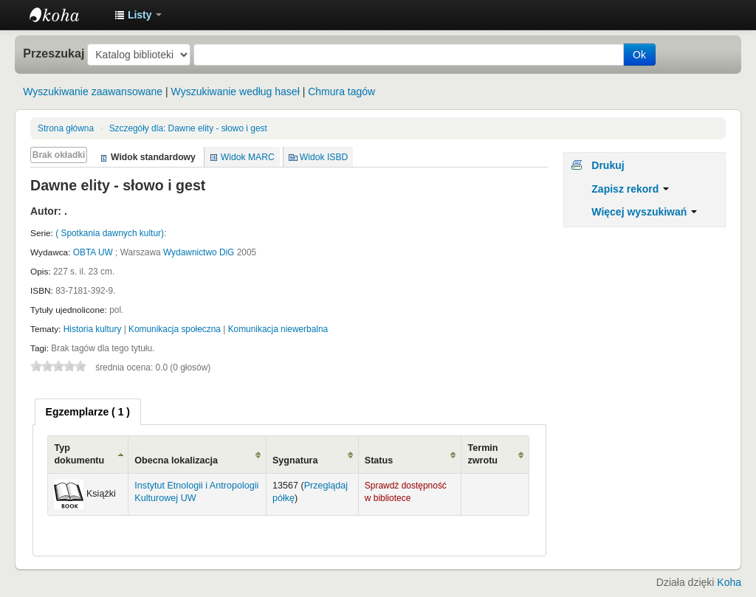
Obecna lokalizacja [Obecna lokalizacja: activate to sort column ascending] (176, 460)
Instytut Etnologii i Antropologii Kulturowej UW (66, 15)
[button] (138, 15)
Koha (729, 582)
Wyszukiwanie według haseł (235, 91)
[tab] (88, 411)
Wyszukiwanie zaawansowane (92, 91)
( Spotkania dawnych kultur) (109, 233)
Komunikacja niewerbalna (278, 329)
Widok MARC (248, 157)
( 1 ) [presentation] (88, 412)
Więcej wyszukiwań (644, 212)
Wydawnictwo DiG (198, 252)
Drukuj (607, 165)
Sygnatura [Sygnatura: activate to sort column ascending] (295, 460)
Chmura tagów (341, 91)
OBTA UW (93, 252)
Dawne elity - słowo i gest (188, 128)
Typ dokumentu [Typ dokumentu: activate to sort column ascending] (79, 454)
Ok (639, 55)
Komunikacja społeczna (174, 329)
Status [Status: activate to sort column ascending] (379, 460)
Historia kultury (92, 329)
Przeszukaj (53, 53)
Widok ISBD (324, 157)
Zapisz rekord (630, 189)
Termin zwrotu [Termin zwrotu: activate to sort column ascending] (482, 454)
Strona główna (66, 128)
